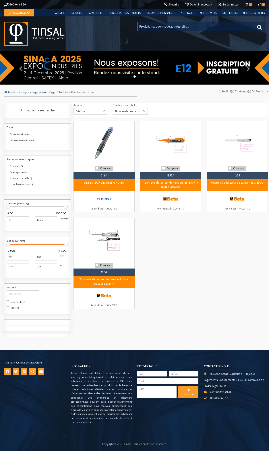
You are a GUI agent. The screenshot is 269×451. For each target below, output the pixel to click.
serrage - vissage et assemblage (37, 92)
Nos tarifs (188, 13)
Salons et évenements (160, 13)
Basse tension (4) (18, 134)
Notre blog (230, 13)
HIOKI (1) (13, 308)
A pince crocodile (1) (19, 178)
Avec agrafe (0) (17, 172)
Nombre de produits (124, 105)
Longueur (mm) (16, 240)
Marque (11, 287)
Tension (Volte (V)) (18, 203)
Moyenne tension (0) (20, 140)
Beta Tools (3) (16, 302)
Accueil (60, 13)
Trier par (78, 105)
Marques (76, 13)
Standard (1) (15, 166)
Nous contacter (254, 13)
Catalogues (95, 13)
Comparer (105, 168)
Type (10, 127)
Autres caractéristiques (20, 159)
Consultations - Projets (125, 13)
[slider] (8, 207)
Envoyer (188, 392)
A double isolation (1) (20, 184)
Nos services (208, 13)
